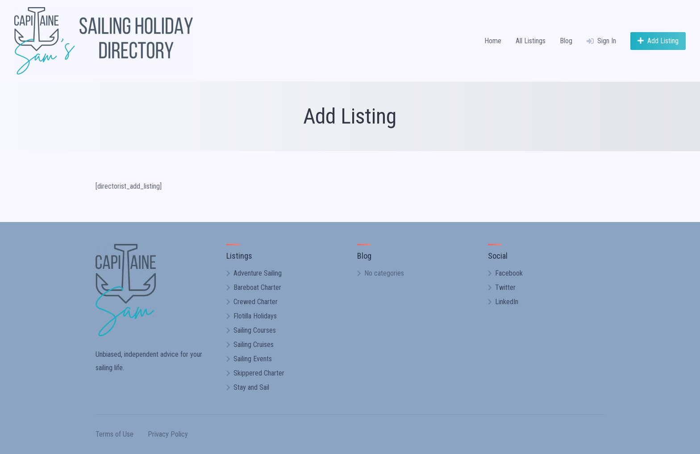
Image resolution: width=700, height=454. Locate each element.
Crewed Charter (255, 301)
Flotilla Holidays (255, 316)
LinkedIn (506, 301)
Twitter (505, 287)
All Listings (531, 41)
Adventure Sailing (257, 273)
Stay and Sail (251, 387)
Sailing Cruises (253, 344)
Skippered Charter (258, 373)
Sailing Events (252, 359)
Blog (566, 41)
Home (492, 41)
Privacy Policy (168, 434)
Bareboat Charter (257, 287)
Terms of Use (114, 434)
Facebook (509, 273)
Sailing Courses (254, 330)
